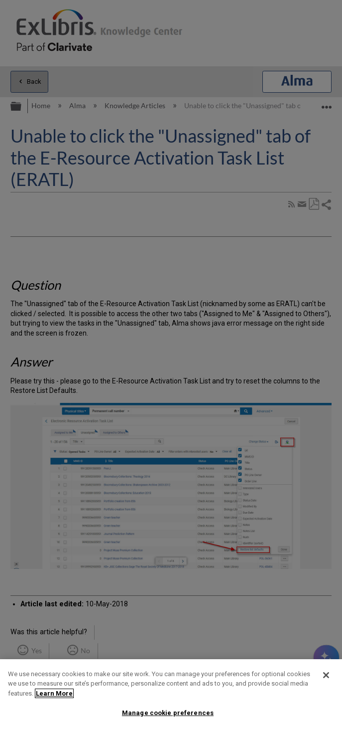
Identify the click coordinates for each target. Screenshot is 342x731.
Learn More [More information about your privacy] (54, 693)
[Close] (326, 675)
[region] (171, 695)
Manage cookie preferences (168, 713)
